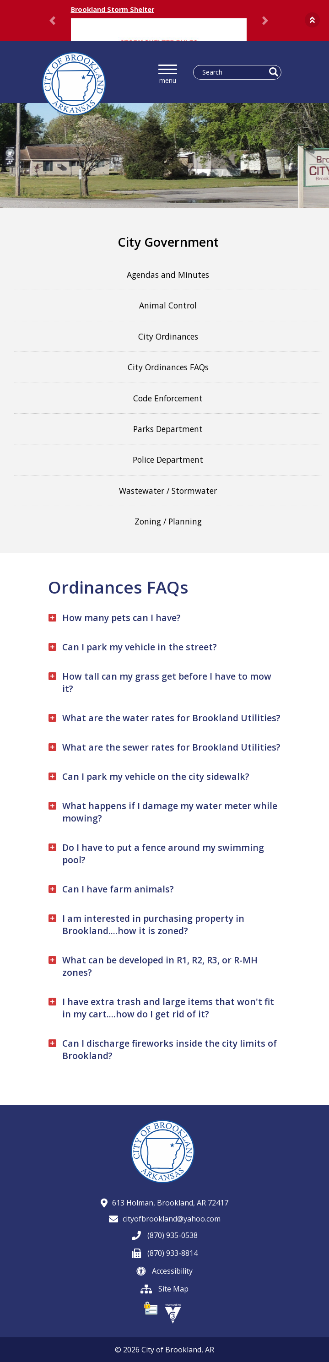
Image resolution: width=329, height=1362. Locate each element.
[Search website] (233, 72)
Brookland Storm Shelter (112, 9)
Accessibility (164, 1271)
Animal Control (168, 305)
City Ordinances (168, 336)
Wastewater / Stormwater (168, 490)
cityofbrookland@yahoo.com (165, 1219)
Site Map (164, 1289)
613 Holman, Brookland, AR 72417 (164, 1203)
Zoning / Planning (168, 521)
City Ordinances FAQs (168, 367)
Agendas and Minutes (168, 274)
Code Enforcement (168, 398)
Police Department (168, 459)
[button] (312, 19)
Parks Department (168, 428)
